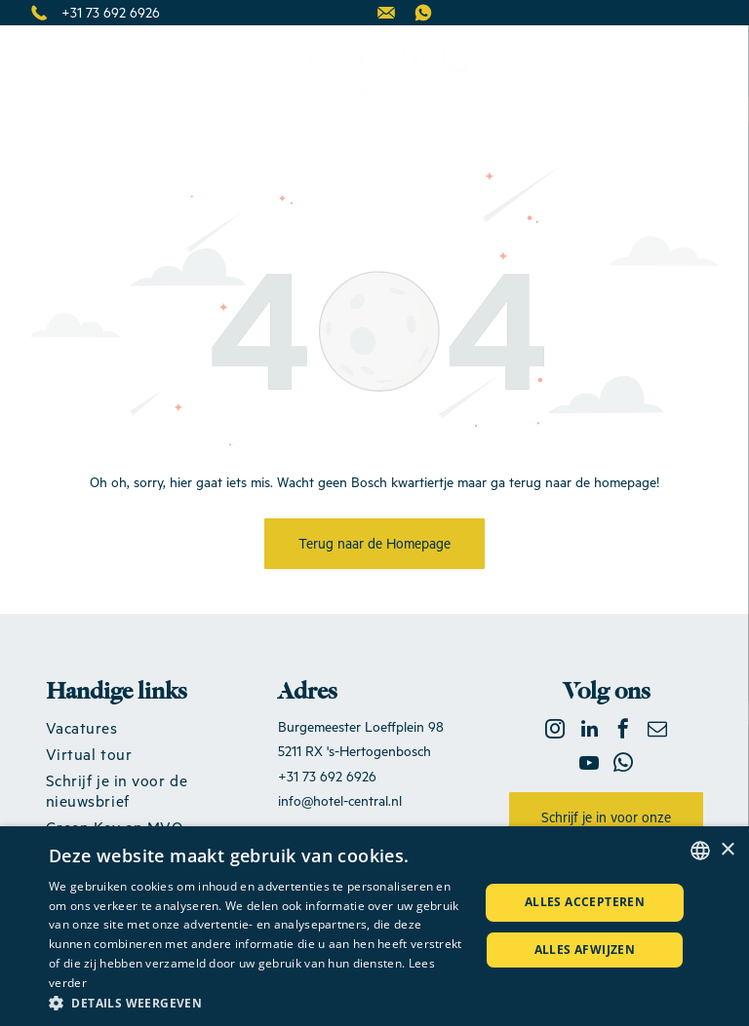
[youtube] (589, 765)
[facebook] (623, 731)
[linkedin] (589, 731)
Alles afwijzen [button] (585, 949)
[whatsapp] (623, 765)
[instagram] (555, 731)
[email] (657, 731)
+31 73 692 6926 (110, 12)
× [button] (727, 850)
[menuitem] (143, 727)
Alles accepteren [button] (585, 901)
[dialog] (374, 925)
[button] (257, 1002)
